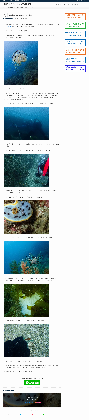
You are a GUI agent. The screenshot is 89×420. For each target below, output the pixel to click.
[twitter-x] (77, 1)
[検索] (85, 1)
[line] (81, 1)
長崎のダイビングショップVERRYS (17, 4)
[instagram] (79, 1)
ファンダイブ (7, 26)
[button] (8, 414)
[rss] (83, 1)
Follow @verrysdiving (29, 402)
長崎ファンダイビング (9, 18)
